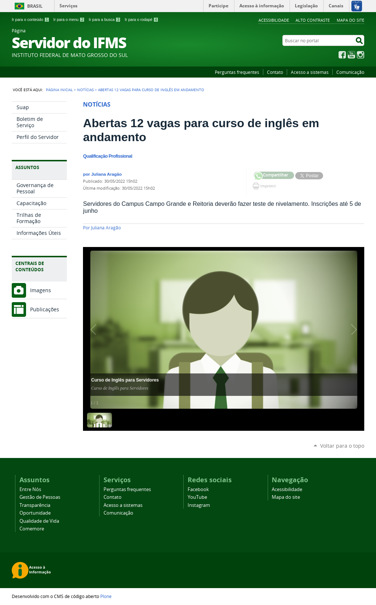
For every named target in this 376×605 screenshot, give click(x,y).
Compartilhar (258, 176)
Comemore (31, 529)
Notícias (85, 89)
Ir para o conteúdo (30, 19)
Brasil (35, 6)
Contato (275, 72)
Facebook (342, 54)
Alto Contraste (313, 20)
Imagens (40, 290)
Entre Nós (30, 489)
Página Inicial (59, 89)
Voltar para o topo (342, 445)
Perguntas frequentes (237, 72)
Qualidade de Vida (39, 521)
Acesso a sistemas (310, 72)
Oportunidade (35, 513)
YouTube (351, 54)
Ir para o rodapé (142, 19)
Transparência (34, 505)
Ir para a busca (105, 19)
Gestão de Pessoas (39, 497)
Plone (106, 596)
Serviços (68, 6)
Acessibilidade (273, 20)
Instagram (360, 54)
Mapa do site (350, 20)
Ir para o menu (68, 19)
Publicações (44, 309)
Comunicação (350, 72)
